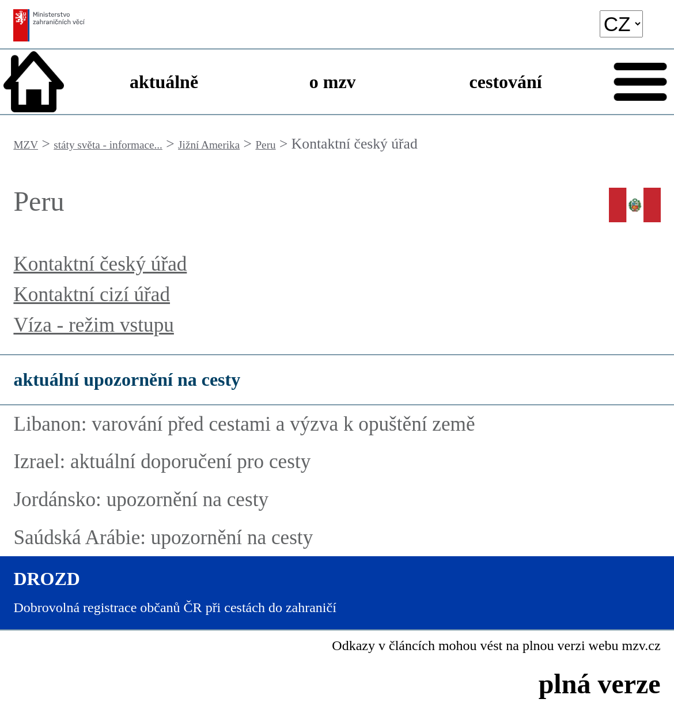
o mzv (332, 81)
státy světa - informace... (108, 145)
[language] (621, 23)
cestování (505, 81)
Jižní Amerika (209, 145)
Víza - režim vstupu (93, 325)
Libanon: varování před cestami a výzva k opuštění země (244, 424)
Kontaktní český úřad (100, 264)
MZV (25, 145)
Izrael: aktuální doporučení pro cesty (162, 461)
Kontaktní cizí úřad (91, 294)
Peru (265, 145)
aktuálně (164, 81)
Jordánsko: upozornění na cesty (140, 499)
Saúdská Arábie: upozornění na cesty (163, 537)
